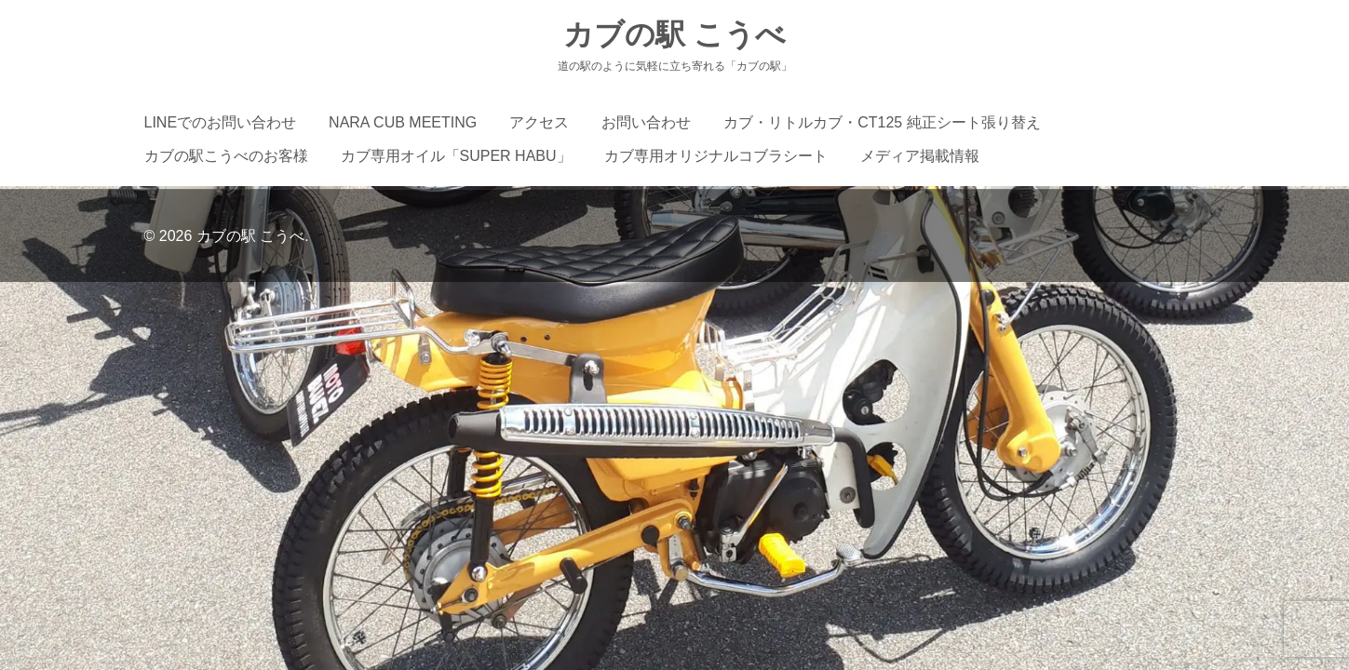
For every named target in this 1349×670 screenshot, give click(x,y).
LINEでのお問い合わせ (220, 122)
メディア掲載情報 (919, 156)
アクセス (539, 122)
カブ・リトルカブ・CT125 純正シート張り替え (881, 122)
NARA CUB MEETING (403, 122)
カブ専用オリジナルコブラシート (716, 156)
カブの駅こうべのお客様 (226, 156)
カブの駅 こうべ (674, 34)
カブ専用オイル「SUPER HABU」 (456, 156)
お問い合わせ (646, 122)
